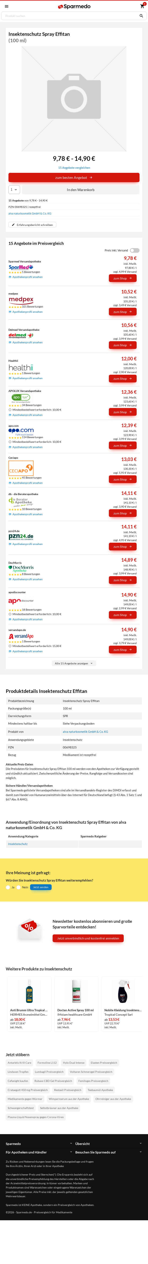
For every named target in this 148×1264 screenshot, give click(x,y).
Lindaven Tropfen (18, 1071)
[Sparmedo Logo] (74, 6)
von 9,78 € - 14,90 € (28, 200)
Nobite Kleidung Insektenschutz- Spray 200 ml (123, 1009)
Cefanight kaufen (18, 1080)
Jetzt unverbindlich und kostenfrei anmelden (88, 938)
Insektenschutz (18, 843)
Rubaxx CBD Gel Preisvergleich (53, 1080)
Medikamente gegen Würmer (25, 1098)
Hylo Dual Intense (73, 1062)
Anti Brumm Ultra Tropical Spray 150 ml (29, 1009)
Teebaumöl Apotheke (100, 1089)
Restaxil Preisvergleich (67, 1089)
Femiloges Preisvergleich (93, 1080)
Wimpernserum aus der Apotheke (69, 1098)
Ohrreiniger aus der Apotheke (113, 1098)
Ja (13, 886)
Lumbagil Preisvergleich (49, 1071)
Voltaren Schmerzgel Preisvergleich (91, 1071)
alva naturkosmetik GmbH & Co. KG (29, 213)
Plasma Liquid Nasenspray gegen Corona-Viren (36, 1116)
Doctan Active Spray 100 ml (75, 1009)
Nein (25, 886)
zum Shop (123, 278)
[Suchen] (140, 16)
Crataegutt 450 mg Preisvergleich (28, 1089)
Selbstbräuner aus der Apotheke (59, 1107)
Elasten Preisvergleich (104, 1062)
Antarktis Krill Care (19, 1062)
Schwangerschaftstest (21, 1107)
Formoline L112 (47, 1062)
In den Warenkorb (81, 189)
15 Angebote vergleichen (74, 167)
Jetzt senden (41, 886)
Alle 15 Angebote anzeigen (74, 663)
